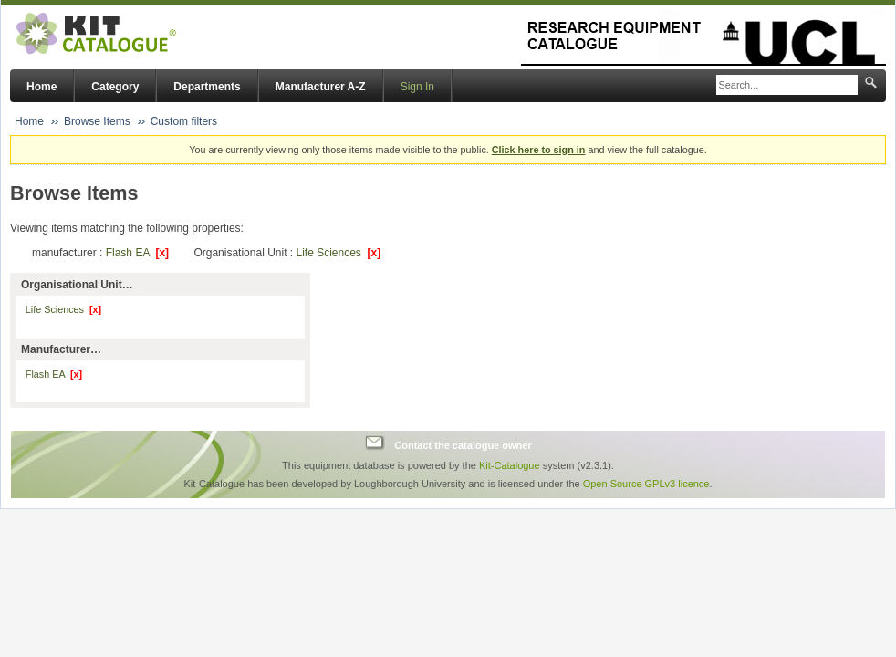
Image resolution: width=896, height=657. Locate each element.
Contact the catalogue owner (462, 445)
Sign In (417, 86)
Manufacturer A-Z (321, 86)
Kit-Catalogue (509, 465)
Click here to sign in (539, 149)
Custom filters (184, 121)
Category (115, 86)
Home (41, 86)
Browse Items (97, 121)
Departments (206, 86)
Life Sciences (338, 252)
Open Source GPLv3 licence (646, 483)
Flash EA (137, 252)
